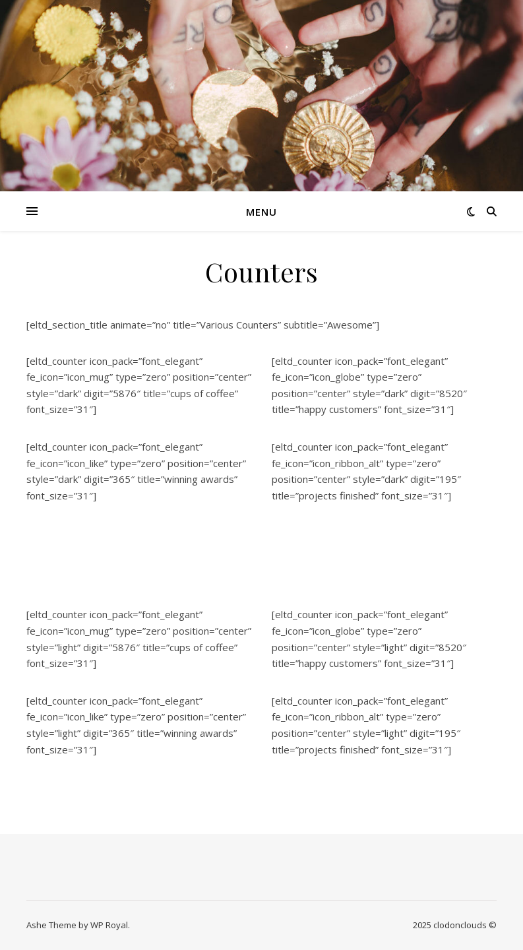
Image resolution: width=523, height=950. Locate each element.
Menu (261, 211)
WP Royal (109, 925)
